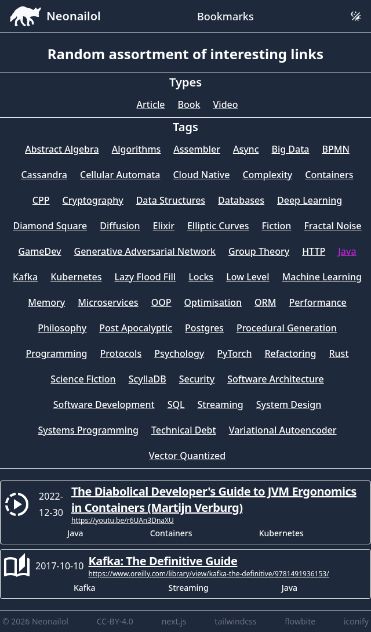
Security (197, 379)
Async (246, 149)
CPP (41, 200)
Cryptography (93, 200)
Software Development (104, 404)
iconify (356, 621)
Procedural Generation (287, 328)
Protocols (121, 353)
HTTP (313, 251)
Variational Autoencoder (283, 430)
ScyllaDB (147, 379)
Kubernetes (75, 276)
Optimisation (213, 302)
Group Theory (258, 251)
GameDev (39, 251)
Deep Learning (309, 200)
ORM (265, 302)
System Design (289, 404)
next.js (174, 621)
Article (150, 104)
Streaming (220, 404)
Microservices (108, 302)
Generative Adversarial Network (145, 251)
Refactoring (291, 353)
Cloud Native (201, 174)
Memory (46, 302)
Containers (329, 174)
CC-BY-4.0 (115, 621)
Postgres (204, 328)
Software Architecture (275, 379)
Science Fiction (82, 379)
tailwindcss (235, 621)
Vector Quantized (187, 455)
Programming (56, 353)
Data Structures (170, 200)
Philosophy (62, 328)
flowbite (300, 621)
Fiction (277, 225)
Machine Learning (322, 276)
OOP (161, 302)
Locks (200, 276)
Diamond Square (50, 225)
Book (189, 104)
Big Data (291, 149)
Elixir (163, 225)
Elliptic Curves (218, 225)
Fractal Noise (332, 225)
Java (347, 251)
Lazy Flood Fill (145, 276)
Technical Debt (183, 430)
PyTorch (234, 353)
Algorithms (136, 149)
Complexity (267, 174)
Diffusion (120, 225)
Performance (317, 302)
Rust (338, 353)
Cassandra (44, 174)
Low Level (247, 276)
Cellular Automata (120, 174)
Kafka (25, 276)
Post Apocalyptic (135, 328)
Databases (241, 200)
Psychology (179, 353)
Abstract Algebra (62, 149)
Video (225, 104)
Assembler (196, 149)
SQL (176, 404)
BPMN (336, 149)
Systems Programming (88, 430)
